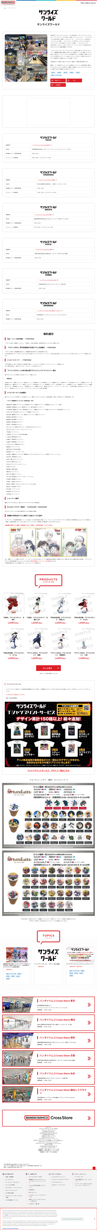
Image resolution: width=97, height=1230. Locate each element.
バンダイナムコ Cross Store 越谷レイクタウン (49, 310)
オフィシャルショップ (11, 1190)
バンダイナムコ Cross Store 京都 (44, 249)
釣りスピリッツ (33, 1192)
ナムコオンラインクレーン (58, 1177)
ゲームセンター (10, 1179)
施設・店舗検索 (10, 1177)
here (6, 1215)
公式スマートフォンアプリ (58, 1185)
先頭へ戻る (94, 1168)
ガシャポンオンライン (57, 1182)
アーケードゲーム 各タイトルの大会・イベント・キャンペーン (84, 1184)
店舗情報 (58, 85)
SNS (74, 80)
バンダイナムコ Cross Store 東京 (41, 145)
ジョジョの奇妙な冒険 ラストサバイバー (37, 1186)
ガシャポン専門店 (10, 1185)
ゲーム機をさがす (32, 1174)
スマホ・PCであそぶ (56, 1174)
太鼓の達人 (32, 1189)
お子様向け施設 (10, 1193)
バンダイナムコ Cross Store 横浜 (46, 180)
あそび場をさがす (9, 1174)
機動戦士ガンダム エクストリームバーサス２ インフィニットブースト (37, 1181)
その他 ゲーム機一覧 (34, 1204)
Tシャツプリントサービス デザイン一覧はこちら (48, 770)
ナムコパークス (79, 1177)
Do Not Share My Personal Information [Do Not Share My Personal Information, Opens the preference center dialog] (72, 1219)
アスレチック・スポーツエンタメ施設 (14, 1196)
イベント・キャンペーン (80, 1174)
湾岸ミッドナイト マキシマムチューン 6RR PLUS (37, 1200)
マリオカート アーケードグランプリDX (37, 1196)
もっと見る (47, 668)
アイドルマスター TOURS (35, 1177)
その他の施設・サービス (12, 1200)
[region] (48, 1219)
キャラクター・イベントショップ (14, 1187)
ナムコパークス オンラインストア (60, 1179)
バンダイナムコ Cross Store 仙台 (48, 280)
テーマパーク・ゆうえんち (12, 1182)
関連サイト (58, 80)
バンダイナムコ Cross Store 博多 (43, 214)
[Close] (94, 1219)
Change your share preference (10, 1228)
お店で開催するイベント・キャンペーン (84, 1180)
